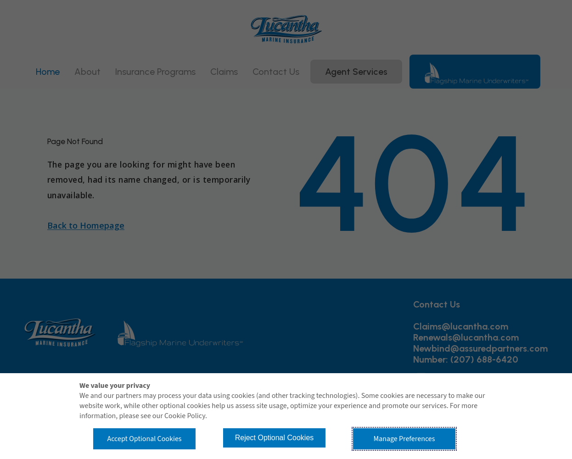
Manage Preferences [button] (404, 439)
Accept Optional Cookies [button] (144, 439)
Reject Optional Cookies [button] (274, 438)
